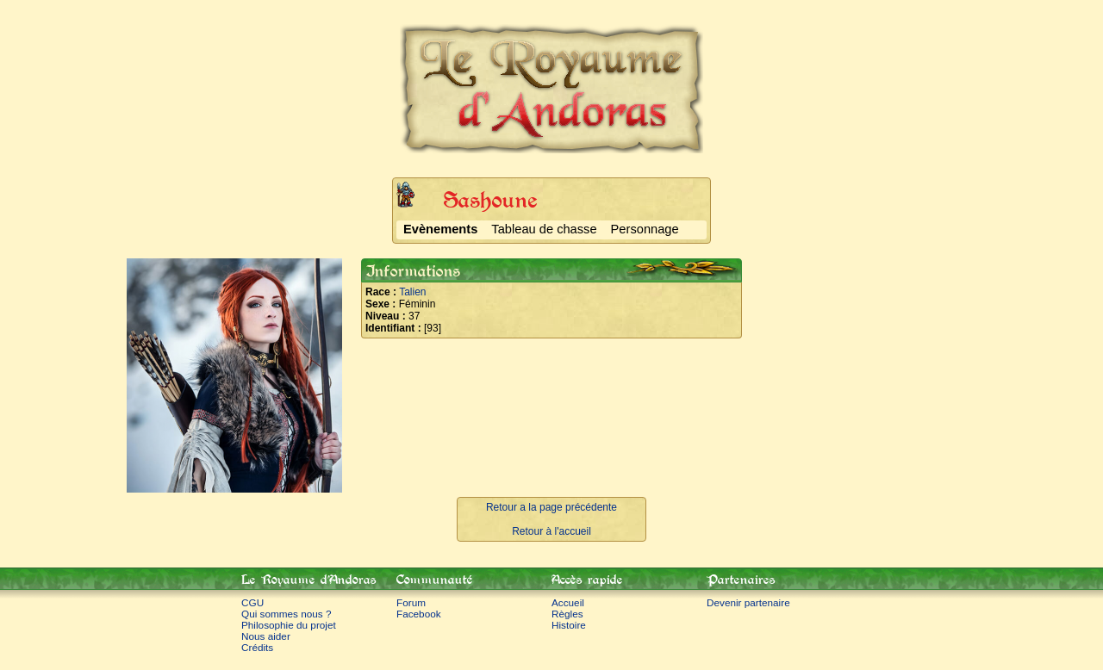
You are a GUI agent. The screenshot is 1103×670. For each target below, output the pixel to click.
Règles (567, 613)
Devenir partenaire (748, 602)
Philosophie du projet (288, 624)
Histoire (569, 624)
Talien (412, 292)
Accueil (568, 602)
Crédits (257, 647)
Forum (411, 602)
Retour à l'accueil (551, 531)
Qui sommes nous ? (286, 613)
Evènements (440, 229)
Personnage (645, 229)
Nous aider (265, 636)
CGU (252, 602)
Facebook (418, 613)
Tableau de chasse (543, 229)
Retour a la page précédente (551, 507)
